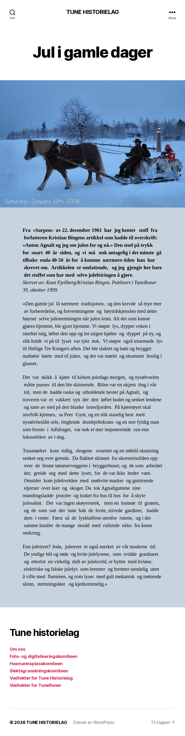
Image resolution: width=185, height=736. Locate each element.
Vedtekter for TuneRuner (35, 685)
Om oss (17, 649)
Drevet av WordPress (93, 722)
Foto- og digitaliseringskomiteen (43, 656)
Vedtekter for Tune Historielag (41, 678)
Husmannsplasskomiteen (36, 663)
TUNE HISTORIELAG (92, 12)
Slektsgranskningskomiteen (39, 670)
